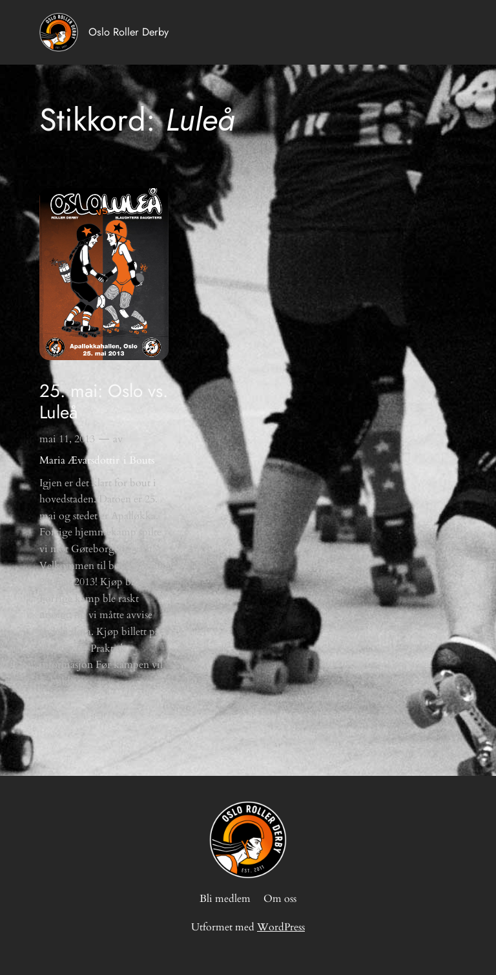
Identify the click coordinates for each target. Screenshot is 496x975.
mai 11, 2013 (67, 439)
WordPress (281, 927)
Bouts (141, 460)
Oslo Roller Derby (128, 31)
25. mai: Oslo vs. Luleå (103, 401)
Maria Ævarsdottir (79, 460)
